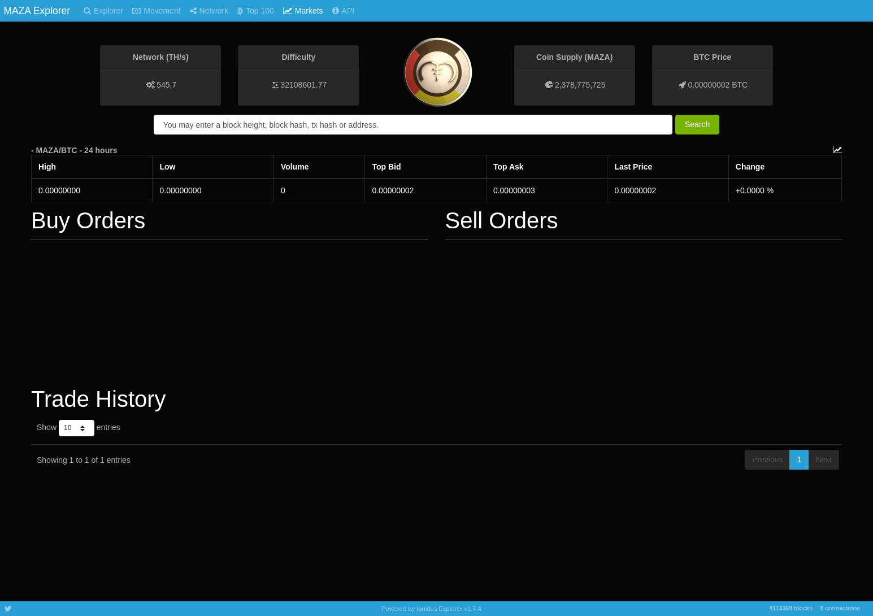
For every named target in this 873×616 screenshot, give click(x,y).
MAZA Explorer (36, 10)
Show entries (78, 452)
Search (697, 124)
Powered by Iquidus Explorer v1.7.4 (431, 608)
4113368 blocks (791, 608)
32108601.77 (303, 84)
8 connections (840, 608)
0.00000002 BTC (718, 84)
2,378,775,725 (580, 84)
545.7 (166, 84)
